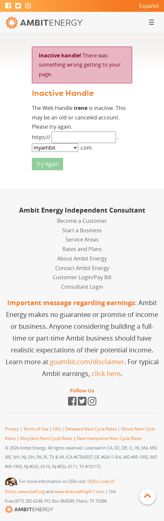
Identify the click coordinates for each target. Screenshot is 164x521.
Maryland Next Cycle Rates (46, 438)
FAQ (57, 429)
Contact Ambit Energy (82, 268)
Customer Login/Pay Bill (82, 277)
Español (149, 6)
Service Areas (82, 239)
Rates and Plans (82, 249)
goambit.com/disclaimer (87, 361)
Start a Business (82, 230)
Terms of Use (35, 429)
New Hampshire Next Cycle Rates (109, 438)
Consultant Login (82, 286)
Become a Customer (82, 220)
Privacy (12, 429)
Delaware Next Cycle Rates (91, 429)
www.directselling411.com (79, 491)
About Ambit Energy (82, 258)
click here (106, 373)
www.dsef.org (31, 491)
